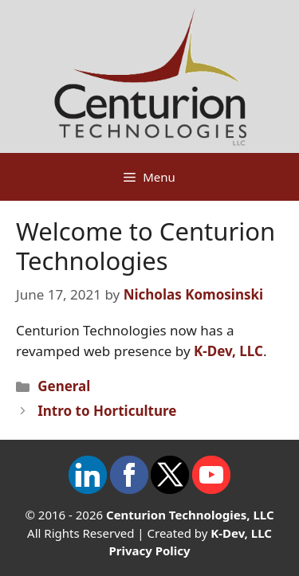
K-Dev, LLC (228, 351)
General (63, 386)
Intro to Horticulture (106, 411)
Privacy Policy (149, 550)
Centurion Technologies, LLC (190, 515)
